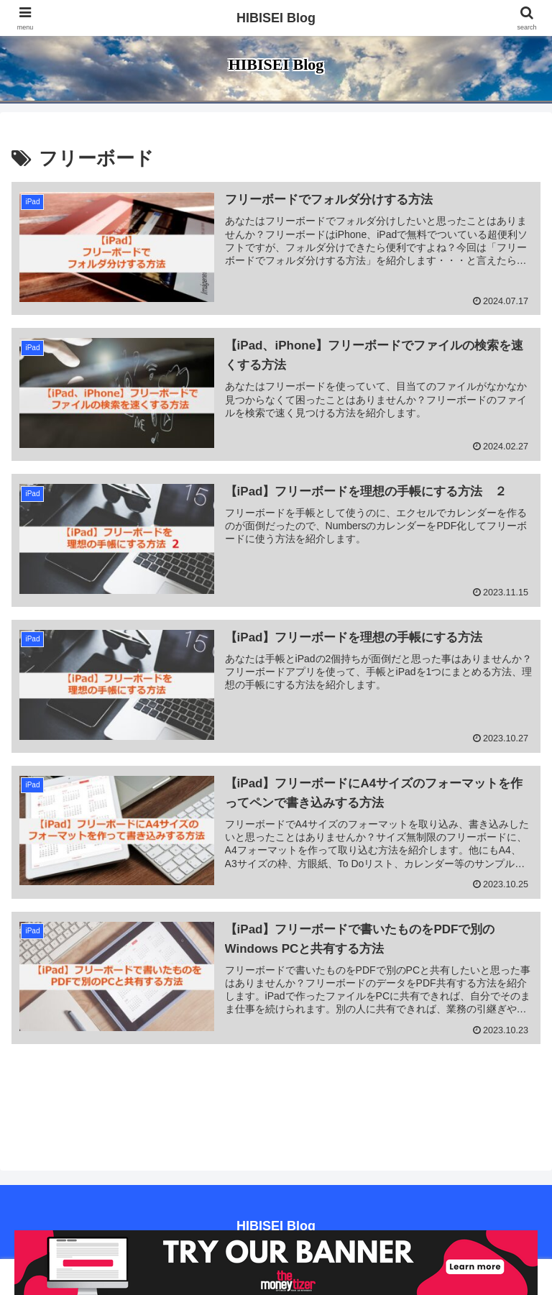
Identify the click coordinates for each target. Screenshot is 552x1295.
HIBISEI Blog (276, 18)
